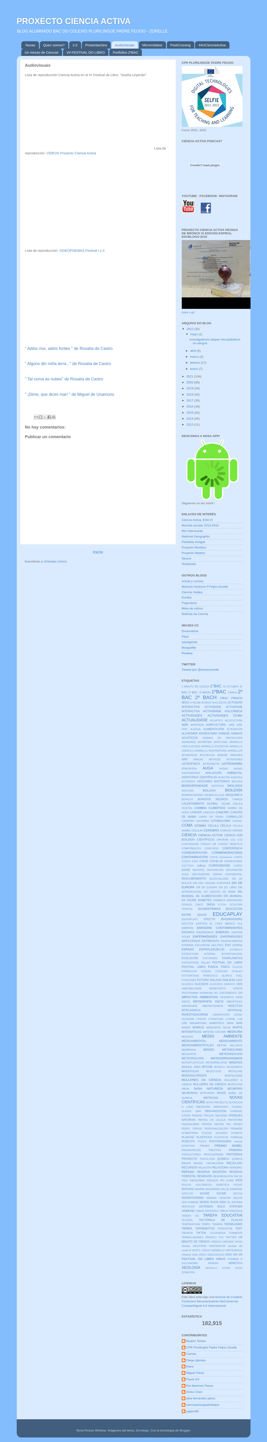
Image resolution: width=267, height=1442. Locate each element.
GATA (239, 980)
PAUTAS (219, 1124)
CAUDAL (237, 820)
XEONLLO (211, 1268)
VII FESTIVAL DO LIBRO (85, 52)
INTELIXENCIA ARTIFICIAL (212, 1010)
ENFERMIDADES (205, 936)
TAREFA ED (190, 1215)
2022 (190, 329)
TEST (238, 1228)
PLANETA (236, 1133)
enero (194, 369)
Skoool (186, 558)
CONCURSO (211, 848)
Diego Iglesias (196, 1360)
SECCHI (237, 1193)
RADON (186, 1163)
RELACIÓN (204, 1167)
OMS (198, 1111)
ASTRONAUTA (211, 763)
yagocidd (192, 1411)
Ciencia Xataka (192, 592)
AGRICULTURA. (216, 724)
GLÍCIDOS (201, 984)
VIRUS (220, 1259)
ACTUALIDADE (195, 720)
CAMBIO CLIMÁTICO (209, 808)
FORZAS (206, 971)
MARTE (237, 1027)
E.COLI (222, 904)
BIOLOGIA (235, 785)
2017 (190, 400)
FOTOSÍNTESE (190, 975)
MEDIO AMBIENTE (222, 1036)
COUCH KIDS (190, 861)
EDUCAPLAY (227, 914)
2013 (190, 424)
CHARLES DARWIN (231, 830)
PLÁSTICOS (221, 1137)
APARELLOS (235, 750)
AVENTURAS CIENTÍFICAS (199, 777)
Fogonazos (189, 603)
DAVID (186, 870)
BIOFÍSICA (218, 785)
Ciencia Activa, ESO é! (197, 520)
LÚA (184, 1023)
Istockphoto (190, 642)
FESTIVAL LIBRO (194, 967)
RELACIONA (220, 1167)
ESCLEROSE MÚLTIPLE (209, 945)
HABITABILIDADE (192, 988)
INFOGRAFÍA (202, 1001)
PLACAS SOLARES (214, 1133)
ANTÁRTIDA (205, 742)
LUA (240, 1019)
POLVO (202, 1141)
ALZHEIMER (190, 733)
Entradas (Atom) (55, 561)
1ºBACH (232, 692)
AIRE (231, 724)
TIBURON (187, 1233)
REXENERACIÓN (223, 1176)
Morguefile (189, 647)
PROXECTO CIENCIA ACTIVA (74, 21)
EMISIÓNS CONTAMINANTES (219, 928)
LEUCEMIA (188, 1019)
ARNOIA (198, 759)
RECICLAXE (234, 1163)
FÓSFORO (221, 971)
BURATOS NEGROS (213, 799)
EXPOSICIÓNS (190, 962)
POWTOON (188, 1145)
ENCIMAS (188, 932)
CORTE (238, 857)
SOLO (221, 1206)
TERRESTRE (224, 1228)
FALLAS (205, 962)
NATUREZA (215, 1088)
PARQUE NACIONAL (216, 1115)
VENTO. (196, 1250)
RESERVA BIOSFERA (212, 1172)
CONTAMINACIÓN (195, 857)
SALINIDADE (212, 1189)
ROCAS (238, 1184)
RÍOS (239, 1180)
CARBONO (188, 820)
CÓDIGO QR (208, 844)
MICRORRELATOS (216, 1062)
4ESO (185, 702)
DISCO (199, 904)
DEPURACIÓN (215, 870)
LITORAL (230, 1019)
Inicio (98, 552)
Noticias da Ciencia (195, 614)
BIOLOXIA (209, 790)
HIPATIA (237, 988)
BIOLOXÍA (233, 790)
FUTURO (203, 980)
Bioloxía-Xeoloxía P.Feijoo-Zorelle (205, 586)
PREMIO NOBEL (228, 1145)
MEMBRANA (189, 1049)
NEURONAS (190, 1093)
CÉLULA (225, 825)
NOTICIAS (211, 1097)
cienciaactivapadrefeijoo (202, 1404)
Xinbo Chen (194, 1392)
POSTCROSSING (220, 1141)
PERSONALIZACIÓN (216, 1128)
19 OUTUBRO (231, 686)
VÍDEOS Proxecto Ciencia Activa (71, 153)
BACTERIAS (222, 781)
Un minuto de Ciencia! (42, 52)
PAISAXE (197, 1115)
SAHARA (199, 1189)
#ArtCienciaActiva (212, 45)
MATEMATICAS (191, 1031)
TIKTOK (201, 1232)
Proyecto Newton (193, 553)
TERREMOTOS (205, 1228)
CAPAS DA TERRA (211, 816)
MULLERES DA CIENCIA (201, 1080)
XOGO (238, 1268)
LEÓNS (238, 1014)
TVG (220, 1237)
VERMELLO (218, 1250)
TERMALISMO (233, 1224)
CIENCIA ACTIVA (210, 835)
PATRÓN (207, 1124)
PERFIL (186, 1128)
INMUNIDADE (189, 1006)
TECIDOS (187, 1220)
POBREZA (236, 1137)
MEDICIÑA (234, 1031)
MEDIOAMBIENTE (230, 1041)
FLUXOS (237, 967)
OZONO (186, 1115)
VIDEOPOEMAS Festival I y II (82, 250)
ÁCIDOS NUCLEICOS (214, 702)
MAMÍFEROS (216, 1023)
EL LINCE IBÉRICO (222, 923)
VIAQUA (186, 1254)
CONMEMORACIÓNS (227, 852)
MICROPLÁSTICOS (193, 1062)
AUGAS (223, 768)
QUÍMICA (237, 1158)
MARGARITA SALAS (218, 1027)
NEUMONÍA (234, 1088)
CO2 (232, 839)
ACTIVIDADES (192, 715)
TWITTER (231, 1237)
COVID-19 (216, 861)
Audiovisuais (124, 45)
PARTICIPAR (235, 1119)
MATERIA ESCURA (214, 1031)
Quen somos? (54, 45)
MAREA (186, 1027)
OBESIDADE (203, 1106)
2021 (190, 376)
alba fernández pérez (200, 1398)
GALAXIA (216, 980)
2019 (190, 388)
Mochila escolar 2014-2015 (200, 525)
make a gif (188, 312)
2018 (190, 394)
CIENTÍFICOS (206, 839)
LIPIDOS (201, 1019)
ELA (240, 923)
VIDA (195, 1254)
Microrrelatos (152, 45)
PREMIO (204, 1145)
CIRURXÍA (222, 839)
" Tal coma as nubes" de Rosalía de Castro (64, 379)
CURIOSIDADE (219, 865)
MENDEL (209, 1049)
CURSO (238, 865)
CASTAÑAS (202, 820)
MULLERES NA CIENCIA (209, 1084)
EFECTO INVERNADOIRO (223, 919)
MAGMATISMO (198, 1023)
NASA (198, 1088)
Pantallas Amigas (194, 542)
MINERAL (187, 1067)
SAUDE (205, 1193)
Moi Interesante (192, 531)
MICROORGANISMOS (226, 1058)
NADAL (186, 1088)
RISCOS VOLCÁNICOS (197, 1184)
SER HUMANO (190, 1202)
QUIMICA (223, 1158)
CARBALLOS (234, 816)
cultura (201, 865)
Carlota (191, 1354)
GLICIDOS (188, 984)
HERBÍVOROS (217, 988)
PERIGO (197, 1128)
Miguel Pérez (195, 1373)
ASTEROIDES (234, 759)
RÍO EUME (227, 1180)
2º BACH (206, 697)
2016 (190, 406)
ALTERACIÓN (234, 729)
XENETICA (235, 1263)
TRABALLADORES (192, 1237)
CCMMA (200, 825)
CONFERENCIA (232, 848)
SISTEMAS (206, 1206)
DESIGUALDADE (219, 878)
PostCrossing (180, 45)
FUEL (239, 975)
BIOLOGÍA (188, 790)
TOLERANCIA (217, 1233)
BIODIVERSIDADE (195, 785)
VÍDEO (202, 1254)
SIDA (222, 1202)
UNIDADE (228, 1241)
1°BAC (215, 686)
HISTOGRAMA (190, 992)
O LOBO (187, 1106)
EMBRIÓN (187, 928)
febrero (195, 362)
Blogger (185, 1430)
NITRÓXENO (207, 1093)
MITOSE (207, 1066)
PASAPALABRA (190, 1124)
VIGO (228, 1254)
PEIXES (238, 1124)
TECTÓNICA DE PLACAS (220, 1220)
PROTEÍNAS (234, 1154)
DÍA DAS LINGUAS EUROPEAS (211, 883)
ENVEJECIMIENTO (231, 941)
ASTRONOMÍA (232, 763)
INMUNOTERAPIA (212, 1006)
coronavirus (225, 857)
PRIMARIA (235, 1150)
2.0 (75, 45)
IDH (240, 992)
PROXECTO (189, 1158)
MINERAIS (235, 1062)
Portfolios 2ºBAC (125, 52)
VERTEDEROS (233, 1250)
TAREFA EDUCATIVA (222, 1215)
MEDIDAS (187, 1036)
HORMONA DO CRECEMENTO (218, 992)
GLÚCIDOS (216, 984)
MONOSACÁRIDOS (194, 1075)
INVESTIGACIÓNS (195, 1014)
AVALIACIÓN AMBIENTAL (223, 773)
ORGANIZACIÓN (215, 1111)
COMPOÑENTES (191, 848)
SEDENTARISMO (193, 1197)
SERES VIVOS (209, 1202)
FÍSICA (225, 967)
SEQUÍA (237, 1197)
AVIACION (224, 777)
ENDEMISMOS (205, 932)
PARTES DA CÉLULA (212, 1119)
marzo (195, 356)
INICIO (219, 1001)
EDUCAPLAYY (190, 919)
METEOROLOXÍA (193, 1058)
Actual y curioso (193, 581)
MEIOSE (222, 1045)
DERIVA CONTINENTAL (227, 874)
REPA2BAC (235, 1167)
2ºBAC (224, 698)
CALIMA (225, 803)
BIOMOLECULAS (214, 795)
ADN (185, 724)
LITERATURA (215, 1019)
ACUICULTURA (233, 720)
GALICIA (229, 980)
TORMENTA (235, 1233)
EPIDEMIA (188, 945)
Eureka (187, 597)
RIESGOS (212, 1180)
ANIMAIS (224, 733)
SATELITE (187, 1193)
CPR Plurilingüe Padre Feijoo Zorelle (211, 1347)
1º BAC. (193, 692)
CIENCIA (189, 835)
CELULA (213, 825)
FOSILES (237, 971)
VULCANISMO (190, 1263)
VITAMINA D (234, 1259)
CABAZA (237, 799)
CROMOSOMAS (233, 861)
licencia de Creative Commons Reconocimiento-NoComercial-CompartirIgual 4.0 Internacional (212, 1301)
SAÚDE (221, 1193)
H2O (239, 984)
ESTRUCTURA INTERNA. (199, 953)
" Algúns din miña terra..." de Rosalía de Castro (68, 363)
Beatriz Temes (196, 1341)
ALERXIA (195, 729)
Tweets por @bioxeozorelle (200, 669)
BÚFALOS (187, 799)
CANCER (196, 812)
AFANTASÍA (197, 724)
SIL (229, 1202)
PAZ (228, 1124)
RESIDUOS (204, 1176)
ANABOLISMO (208, 733)
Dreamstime (190, 631)
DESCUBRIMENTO (194, 878)
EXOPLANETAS (232, 958)
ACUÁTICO (216, 720)
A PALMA (195, 702)
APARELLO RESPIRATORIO (211, 750)
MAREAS (198, 1027)
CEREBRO (211, 830)
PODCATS (188, 1141)
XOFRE (226, 1268)
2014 (190, 418)
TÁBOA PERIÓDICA (231, 1211)
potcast (238, 1141)
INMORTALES (234, 1001)
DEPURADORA (200, 874)
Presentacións (96, 45)
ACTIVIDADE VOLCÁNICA (222, 711)
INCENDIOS (227, 997)
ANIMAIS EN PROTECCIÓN (222, 737)
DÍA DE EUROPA (206, 887)
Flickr (185, 636)
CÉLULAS (197, 830)
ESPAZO (188, 949)
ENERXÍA (222, 932)
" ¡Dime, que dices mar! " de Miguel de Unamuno (69, 394)
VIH (235, 1254)
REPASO (188, 1172)
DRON (211, 904)
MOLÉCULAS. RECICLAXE (224, 1071)
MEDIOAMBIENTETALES (198, 1045)
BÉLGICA (237, 781)
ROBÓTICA (222, 1184)
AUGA (208, 768)
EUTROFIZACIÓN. (231, 953)
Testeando (189, 564)
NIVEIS (221, 1093)
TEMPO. (206, 1224)
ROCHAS (188, 1189)
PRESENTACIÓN (191, 1150)
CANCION (209, 812)
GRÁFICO (229, 984)
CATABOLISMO (221, 820)
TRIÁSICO (211, 1237)
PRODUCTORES (191, 1154)
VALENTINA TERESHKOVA (209, 1246)
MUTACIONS (235, 1084)
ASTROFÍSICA (191, 763)
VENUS (206, 1250)
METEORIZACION (230, 1054)
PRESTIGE (215, 1150)
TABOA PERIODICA (207, 1211)
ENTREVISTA (210, 941)
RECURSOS (190, 1167)
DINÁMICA (219, 900)
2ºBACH (236, 698)
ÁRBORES (236, 755)
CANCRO (222, 812)
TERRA (187, 1228)
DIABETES (205, 900)
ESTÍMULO (236, 949)
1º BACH (205, 692)
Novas (30, 45)
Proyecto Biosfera (194, 547)
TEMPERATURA (191, 1224)
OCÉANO (237, 1106)
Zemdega (142, 1430)
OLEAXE (187, 1111)
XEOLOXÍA (191, 1267)
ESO (228, 945)
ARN (185, 759)
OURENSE (236, 1111)
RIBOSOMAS (197, 1180)
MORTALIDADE (233, 1075)
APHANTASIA (189, 755)
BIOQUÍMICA (234, 795)
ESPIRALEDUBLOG (212, 949)
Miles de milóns (192, 608)
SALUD (225, 1189)
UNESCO (216, 1241)
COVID (203, 861)
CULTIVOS (188, 865)
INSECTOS (235, 1005)
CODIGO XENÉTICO (230, 844)
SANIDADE (236, 1189)
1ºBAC (219, 692)
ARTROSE (215, 759)
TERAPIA (217, 1224)
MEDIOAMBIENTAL (194, 1041)
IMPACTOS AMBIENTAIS (200, 997)
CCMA (187, 825)
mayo (194, 334)
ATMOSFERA (189, 768)
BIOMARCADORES (193, 795)
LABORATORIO (221, 1014)
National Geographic (196, 536)
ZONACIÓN (188, 1272)
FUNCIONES (189, 980)
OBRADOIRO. (221, 1106)
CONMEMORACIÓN (194, 852)
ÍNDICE (186, 1001)
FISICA (213, 967)
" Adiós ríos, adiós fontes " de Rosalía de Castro (69, 348)
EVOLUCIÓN (190, 958)
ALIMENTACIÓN (213, 729)
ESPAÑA (237, 945)
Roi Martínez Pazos (199, 1385)
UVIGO (238, 1241)
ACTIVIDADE (212, 707)
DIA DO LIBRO (227, 887)
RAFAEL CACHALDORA (208, 1163)
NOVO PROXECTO (217, 1102)
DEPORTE (198, 870)
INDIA (239, 997)
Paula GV (193, 1379)
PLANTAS (188, 1137)
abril (193, 350)
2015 (190, 412)
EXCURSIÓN (210, 958)
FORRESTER (189, 971)
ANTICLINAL (220, 742)
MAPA (230, 1023)
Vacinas (186, 1246)
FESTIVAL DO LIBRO (227, 962)
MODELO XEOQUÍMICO (228, 1067)
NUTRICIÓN (235, 1102)
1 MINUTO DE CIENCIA (195, 686)
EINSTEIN (201, 923)
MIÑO (197, 1067)
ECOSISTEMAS (209, 909)
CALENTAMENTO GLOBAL (200, 803)
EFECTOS (187, 923)
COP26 (213, 857)
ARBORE (222, 755)
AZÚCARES (204, 781)
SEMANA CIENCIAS (218, 1197)
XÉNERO (213, 1263)
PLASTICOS (204, 1137)
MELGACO (236, 1045)
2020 (190, 382)
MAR (239, 1023)
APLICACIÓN (207, 755)
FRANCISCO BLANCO (217, 975)
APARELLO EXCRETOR (214, 746)
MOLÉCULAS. (191, 1071)
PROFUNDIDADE (213, 1154)
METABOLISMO (232, 1049)
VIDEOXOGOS (215, 1254)
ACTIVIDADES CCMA (224, 715)
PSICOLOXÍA (207, 1158)
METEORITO (189, 1054)
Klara (190, 1366)
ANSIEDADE (189, 742)
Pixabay (187, 653)
